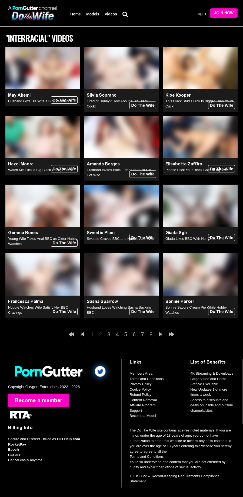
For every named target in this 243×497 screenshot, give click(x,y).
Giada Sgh (176, 232)
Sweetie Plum (101, 232)
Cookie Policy (140, 389)
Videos (111, 14)
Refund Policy (140, 395)
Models (92, 14)
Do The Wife (64, 100)
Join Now (224, 13)
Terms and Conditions (147, 379)
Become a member (38, 400)
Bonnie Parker (179, 301)
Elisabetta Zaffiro (183, 163)
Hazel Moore (21, 163)
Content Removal (143, 400)
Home (75, 14)
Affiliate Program (143, 405)
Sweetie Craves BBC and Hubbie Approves (120, 239)
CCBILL (14, 455)
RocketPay (17, 444)
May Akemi (19, 95)
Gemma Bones (23, 232)
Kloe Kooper (178, 95)
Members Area (141, 373)
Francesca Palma (25, 301)
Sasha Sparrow (102, 301)
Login (200, 13)
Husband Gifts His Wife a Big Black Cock (40, 101)
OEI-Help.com (68, 439)
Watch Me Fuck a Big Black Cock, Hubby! (40, 170)
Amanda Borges (103, 163)
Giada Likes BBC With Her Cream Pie (194, 239)
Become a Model (143, 416)
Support (136, 410)
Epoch (13, 449)
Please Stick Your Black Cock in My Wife (197, 170)
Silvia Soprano (101, 95)
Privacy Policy (141, 384)
